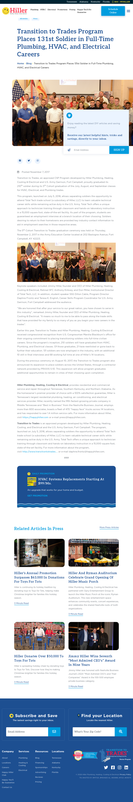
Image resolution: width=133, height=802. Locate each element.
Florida (106, 2)
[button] (128, 11)
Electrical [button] (52, 10)
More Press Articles (109, 527)
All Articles (24, 19)
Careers (5, 767)
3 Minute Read (21, 603)
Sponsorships (41, 767)
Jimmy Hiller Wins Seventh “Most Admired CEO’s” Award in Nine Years (92, 660)
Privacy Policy (125, 774)
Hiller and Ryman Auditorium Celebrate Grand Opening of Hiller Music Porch (92, 577)
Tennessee (72, 2)
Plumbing (23, 758)
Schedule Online (113, 11)
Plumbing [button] (34, 10)
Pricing (72, 10)
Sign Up (119, 149)
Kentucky (95, 2)
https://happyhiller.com (35, 417)
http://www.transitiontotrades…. (40, 451)
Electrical (23, 770)
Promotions (62, 10)
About (5, 758)
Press (35, 19)
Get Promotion (37, 495)
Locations (6, 763)
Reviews (39, 777)
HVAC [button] (43, 10)
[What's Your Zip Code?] (94, 731)
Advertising (40, 772)
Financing (39, 763)
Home (20, 63)
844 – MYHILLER (121, 2)
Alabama (83, 2)
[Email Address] (90, 150)
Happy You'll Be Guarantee (84, 11)
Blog (29, 63)
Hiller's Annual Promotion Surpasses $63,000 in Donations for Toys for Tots (39, 577)
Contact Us (7, 787)
